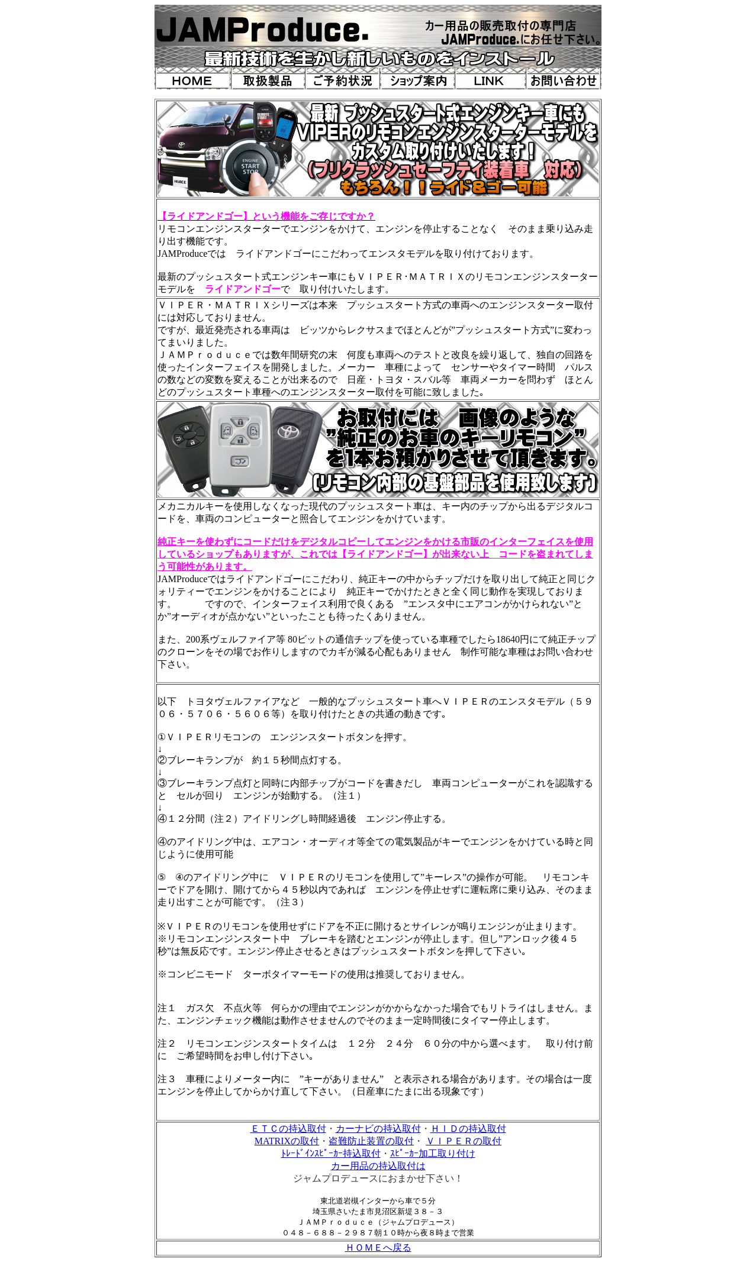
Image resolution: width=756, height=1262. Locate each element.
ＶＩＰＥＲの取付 (463, 1141)
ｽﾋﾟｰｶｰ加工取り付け (432, 1153)
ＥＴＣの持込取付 (288, 1129)
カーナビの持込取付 (378, 1129)
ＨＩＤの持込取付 (468, 1129)
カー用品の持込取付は (378, 1166)
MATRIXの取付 (287, 1141)
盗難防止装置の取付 (371, 1141)
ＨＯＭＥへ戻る (378, 1247)
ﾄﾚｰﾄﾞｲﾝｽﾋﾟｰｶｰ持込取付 (331, 1153)
